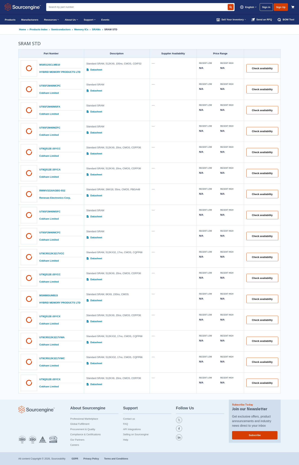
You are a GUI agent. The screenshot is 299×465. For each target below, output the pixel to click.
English (248, 7)
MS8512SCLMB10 (49, 64)
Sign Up (280, 7)
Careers (74, 444)
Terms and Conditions (116, 458)
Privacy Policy (91, 458)
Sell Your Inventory (231, 19)
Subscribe (255, 435)
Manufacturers (29, 19)
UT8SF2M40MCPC (50, 85)
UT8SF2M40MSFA (49, 106)
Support (90, 19)
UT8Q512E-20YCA (49, 169)
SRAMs (96, 29)
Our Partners (77, 439)
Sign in (266, 7)
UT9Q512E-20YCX (49, 379)
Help (125, 439)
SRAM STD (110, 29)
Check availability (262, 68)
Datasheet (94, 69)
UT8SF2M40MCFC (49, 232)
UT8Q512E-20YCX (49, 316)
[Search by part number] (231, 7)
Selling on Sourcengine (136, 434)
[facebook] (200, 429)
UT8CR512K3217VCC (51, 253)
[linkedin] (200, 438)
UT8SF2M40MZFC (49, 127)
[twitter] (200, 420)
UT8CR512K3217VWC (52, 358)
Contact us (129, 418)
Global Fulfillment (79, 423)
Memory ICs (81, 29)
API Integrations (132, 429)
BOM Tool (286, 19)
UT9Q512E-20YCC (49, 274)
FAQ (125, 423)
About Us (71, 19)
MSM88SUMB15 (48, 295)
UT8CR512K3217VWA (52, 337)
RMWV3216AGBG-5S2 (52, 190)
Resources (51, 19)
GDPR (75, 458)
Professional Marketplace (84, 418)
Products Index (38, 29)
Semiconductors (61, 29)
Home (22, 29)
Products (10, 19)
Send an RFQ (261, 19)
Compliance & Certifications (85, 434)
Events (105, 19)
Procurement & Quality (82, 429)
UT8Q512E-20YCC (49, 148)
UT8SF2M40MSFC (49, 211)
